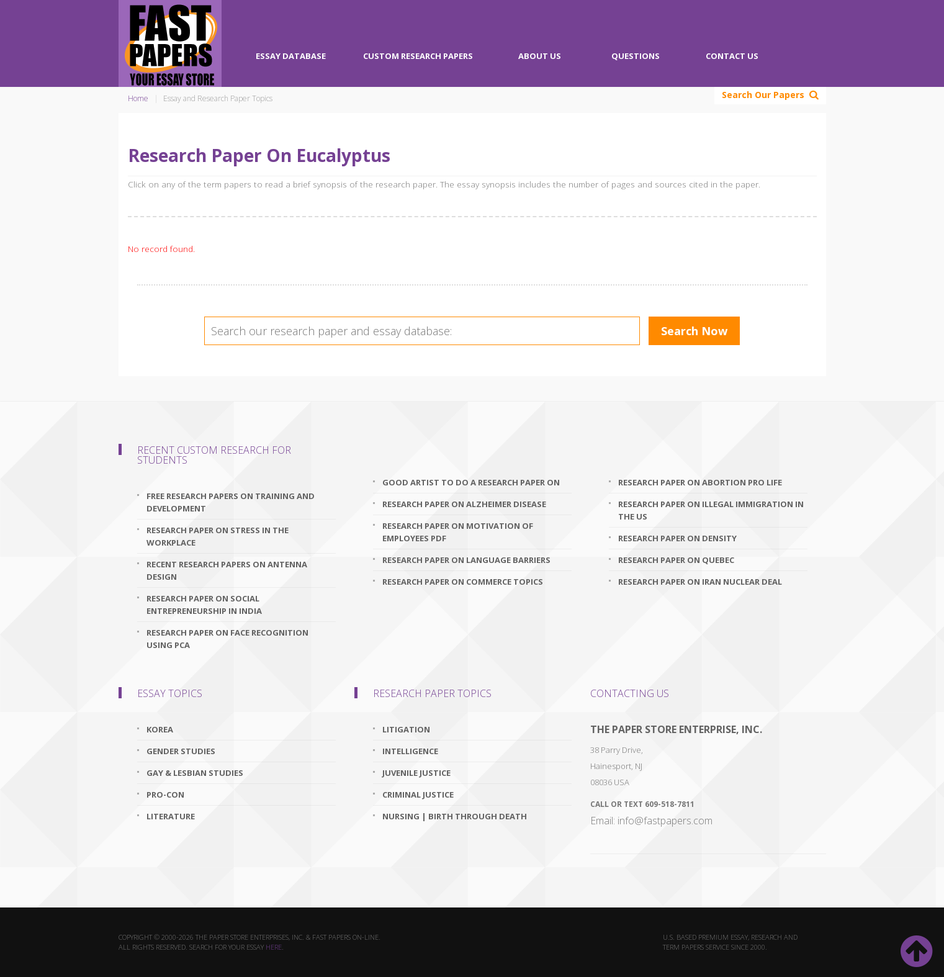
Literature (170, 816)
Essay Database (291, 55)
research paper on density (677, 538)
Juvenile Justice (416, 772)
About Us (539, 55)
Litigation (406, 729)
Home (138, 98)
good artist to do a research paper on (471, 482)
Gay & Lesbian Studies (194, 772)
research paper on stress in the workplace (217, 536)
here (274, 947)
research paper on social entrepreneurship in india (204, 604)
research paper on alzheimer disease (464, 504)
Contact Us (732, 55)
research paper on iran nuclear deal (700, 581)
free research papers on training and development (230, 502)
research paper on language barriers (466, 559)
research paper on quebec (676, 559)
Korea (159, 729)
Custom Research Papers (418, 55)
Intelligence (410, 751)
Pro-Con (165, 794)
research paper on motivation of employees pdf (457, 532)
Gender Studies (180, 751)
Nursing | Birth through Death (454, 816)
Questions (635, 55)
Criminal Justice (418, 794)
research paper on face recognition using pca (227, 639)
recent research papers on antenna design (226, 570)
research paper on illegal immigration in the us (711, 510)
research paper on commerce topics (462, 581)
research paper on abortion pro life (700, 482)
